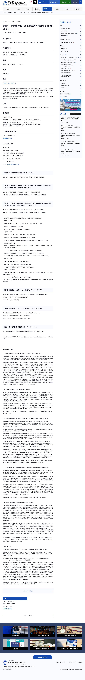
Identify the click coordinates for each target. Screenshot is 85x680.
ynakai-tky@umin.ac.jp (13, 164)
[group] (70, 105)
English (75, 2)
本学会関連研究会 (7, 609)
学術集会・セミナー (66, 22)
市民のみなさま (66, 2)
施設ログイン (53, 2)
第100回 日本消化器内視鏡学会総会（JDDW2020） (4, 615)
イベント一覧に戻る (28, 615)
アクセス (80, 662)
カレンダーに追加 (28, 591)
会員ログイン (42, 2)
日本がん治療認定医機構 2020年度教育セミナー (52, 615)
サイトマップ (72, 662)
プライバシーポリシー (61, 662)
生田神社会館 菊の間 (8, 83)
